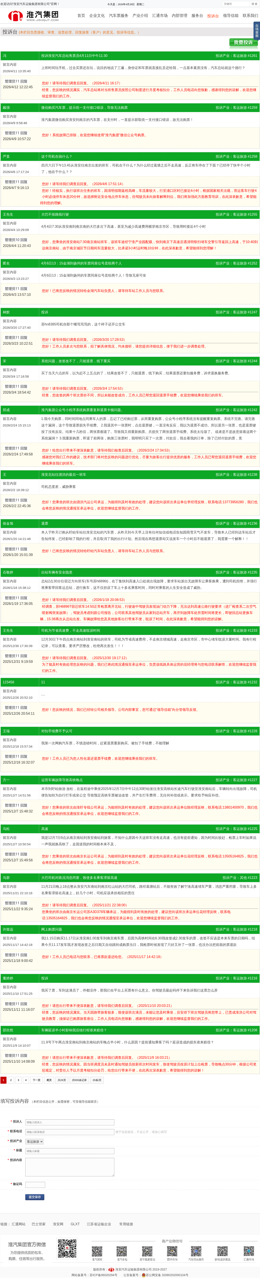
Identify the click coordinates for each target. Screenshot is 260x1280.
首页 (81, 15)
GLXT (76, 1224)
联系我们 (250, 15)
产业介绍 (140, 15)
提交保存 (35, 1197)
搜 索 (254, 3)
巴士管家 (39, 1224)
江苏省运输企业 (99, 1224)
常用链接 (126, 1224)
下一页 (36, 1080)
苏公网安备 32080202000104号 (167, 1275)
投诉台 (213, 16)
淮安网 (58, 1224)
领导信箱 (231, 15)
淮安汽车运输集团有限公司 (133, 1269)
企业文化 (97, 15)
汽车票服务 (118, 15)
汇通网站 (19, 1224)
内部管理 (179, 15)
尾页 (49, 1080)
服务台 (197, 15)
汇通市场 (160, 15)
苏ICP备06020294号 (103, 1275)
